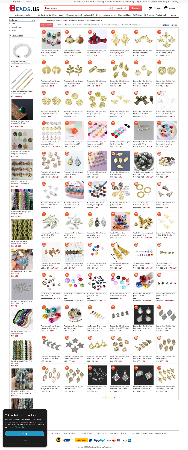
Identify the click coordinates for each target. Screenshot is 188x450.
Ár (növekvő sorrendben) (110, 25)
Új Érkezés (58, 25)
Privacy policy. (20, 427)
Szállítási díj (90, 2)
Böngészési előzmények (160, 2)
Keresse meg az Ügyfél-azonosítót (137, 2)
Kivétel (172, 8)
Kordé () (157, 8)
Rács (165, 25)
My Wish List (78, 2)
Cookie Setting (161, 433)
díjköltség (101, 2)
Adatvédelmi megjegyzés (118, 433)
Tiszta (33, 20)
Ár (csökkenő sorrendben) (131, 25)
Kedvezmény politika (86, 433)
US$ (29, 1)
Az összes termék (23, 15)
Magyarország (16, 1)
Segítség (175, 2)
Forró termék (17, 36)
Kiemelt (67, 25)
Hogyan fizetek (135, 433)
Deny (25, 440)
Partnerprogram (148, 433)
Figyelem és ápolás (69, 433)
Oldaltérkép (56, 433)
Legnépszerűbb (46, 25)
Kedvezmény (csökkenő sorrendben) (86, 25)
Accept (24, 434)
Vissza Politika (101, 433)
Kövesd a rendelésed (114, 2)
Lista (174, 25)
